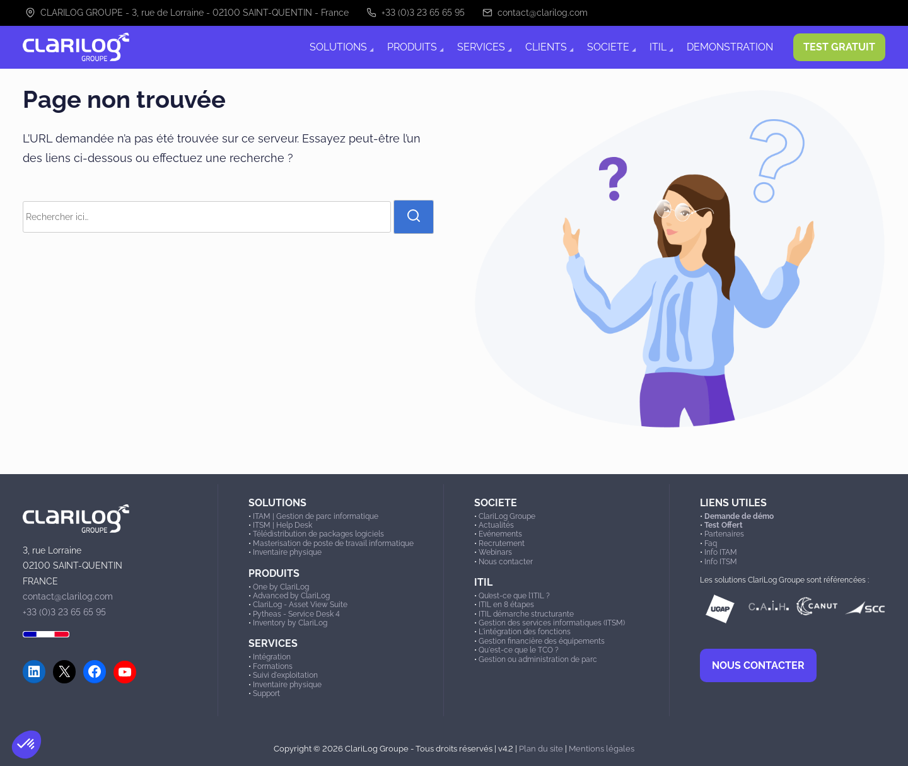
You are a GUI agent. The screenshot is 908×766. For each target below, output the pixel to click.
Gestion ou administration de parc (538, 659)
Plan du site (541, 748)
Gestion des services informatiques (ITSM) (552, 622)
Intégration (272, 657)
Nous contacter (506, 561)
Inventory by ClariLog (290, 622)
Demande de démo (739, 516)
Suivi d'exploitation (285, 675)
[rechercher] (413, 217)
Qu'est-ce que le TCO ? (519, 650)
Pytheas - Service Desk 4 (296, 614)
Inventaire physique (287, 552)
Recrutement (502, 543)
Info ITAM (720, 552)
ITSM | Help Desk (282, 525)
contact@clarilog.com (535, 13)
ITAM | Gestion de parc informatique (315, 516)
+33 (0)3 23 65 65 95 (415, 13)
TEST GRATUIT (839, 47)
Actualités (496, 525)
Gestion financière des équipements (542, 641)
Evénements (500, 534)
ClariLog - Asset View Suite (300, 604)
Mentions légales (601, 748)
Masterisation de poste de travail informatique (333, 543)
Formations (273, 666)
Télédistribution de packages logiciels (318, 534)
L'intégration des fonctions (525, 631)
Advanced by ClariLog (291, 595)
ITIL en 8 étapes (506, 604)
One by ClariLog (281, 587)
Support (266, 693)
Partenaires (724, 534)
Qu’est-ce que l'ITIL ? (514, 595)
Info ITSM (720, 561)
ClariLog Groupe (507, 516)
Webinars (495, 552)
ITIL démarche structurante (526, 614)
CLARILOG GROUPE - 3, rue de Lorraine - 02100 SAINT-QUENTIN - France (187, 13)
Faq (710, 543)
